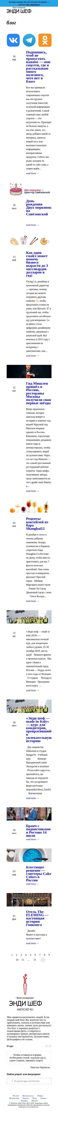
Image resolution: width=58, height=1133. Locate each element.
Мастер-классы (27, 1096)
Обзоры (40, 1096)
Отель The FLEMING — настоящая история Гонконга (37, 918)
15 (34, 959)
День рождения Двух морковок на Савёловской (39, 207)
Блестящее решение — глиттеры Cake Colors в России (38, 873)
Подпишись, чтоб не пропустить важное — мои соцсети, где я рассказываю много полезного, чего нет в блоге (38, 66)
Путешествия (14, 1098)
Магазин (35, 1101)
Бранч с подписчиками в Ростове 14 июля (38, 831)
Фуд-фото (24, 1101)
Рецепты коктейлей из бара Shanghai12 (37, 523)
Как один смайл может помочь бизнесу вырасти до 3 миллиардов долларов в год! (37, 264)
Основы (43, 1098)
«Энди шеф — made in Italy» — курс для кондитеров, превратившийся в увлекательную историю (40, 729)
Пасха (34, 1098)
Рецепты (26, 1098)
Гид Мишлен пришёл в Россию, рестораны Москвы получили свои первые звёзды (38, 393)
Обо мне (16, 1096)
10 (17, 959)
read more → (32, 173)
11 (23, 959)
